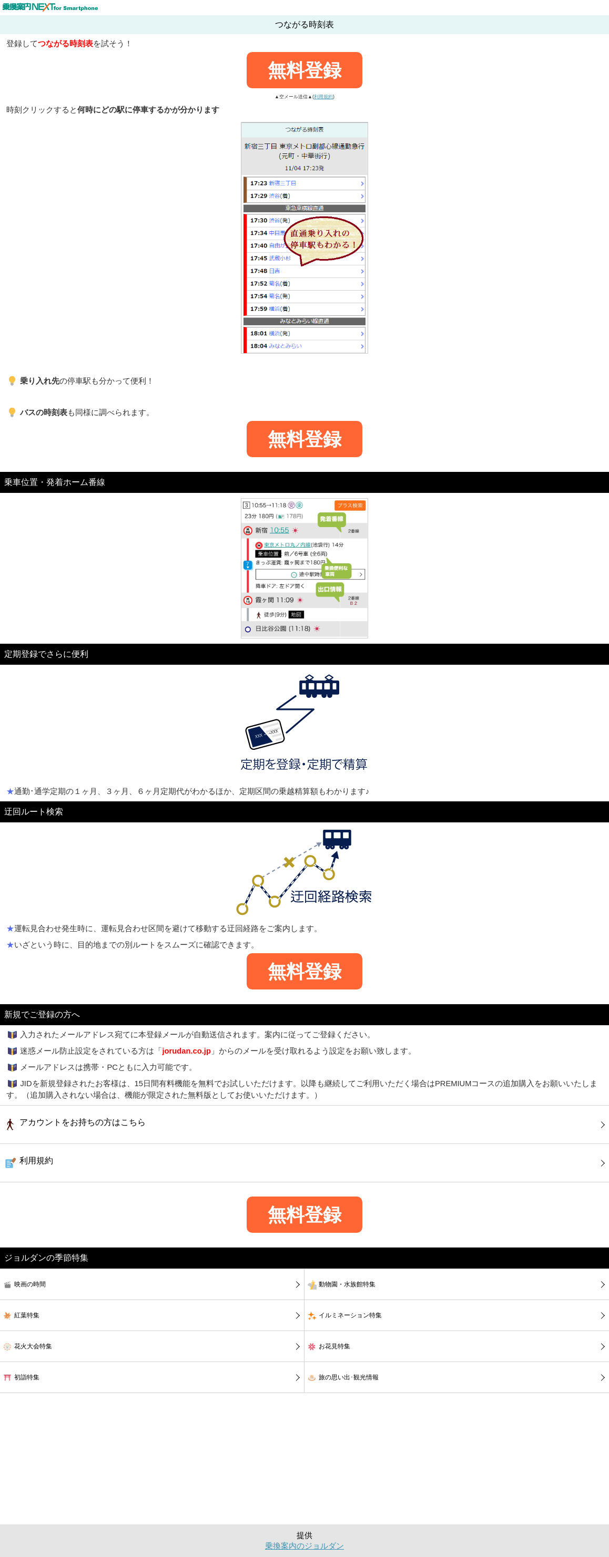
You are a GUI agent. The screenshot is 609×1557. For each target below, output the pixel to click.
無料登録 (304, 70)
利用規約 (323, 96)
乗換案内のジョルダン (304, 1546)
